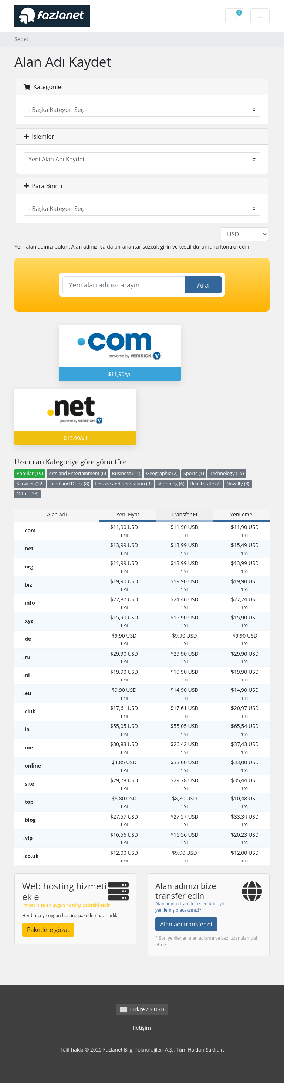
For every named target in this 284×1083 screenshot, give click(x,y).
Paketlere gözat (48, 930)
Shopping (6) (170, 484)
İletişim (142, 1027)
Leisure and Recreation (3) (123, 484)
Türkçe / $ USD (142, 1009)
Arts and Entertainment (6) (77, 473)
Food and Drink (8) (69, 484)
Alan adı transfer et (186, 924)
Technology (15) (227, 473)
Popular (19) (30, 473)
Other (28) (27, 494)
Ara (203, 285)
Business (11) (126, 473)
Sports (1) (193, 473)
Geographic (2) (162, 473)
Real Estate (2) (205, 484)
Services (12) (30, 484)
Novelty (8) (237, 484)
